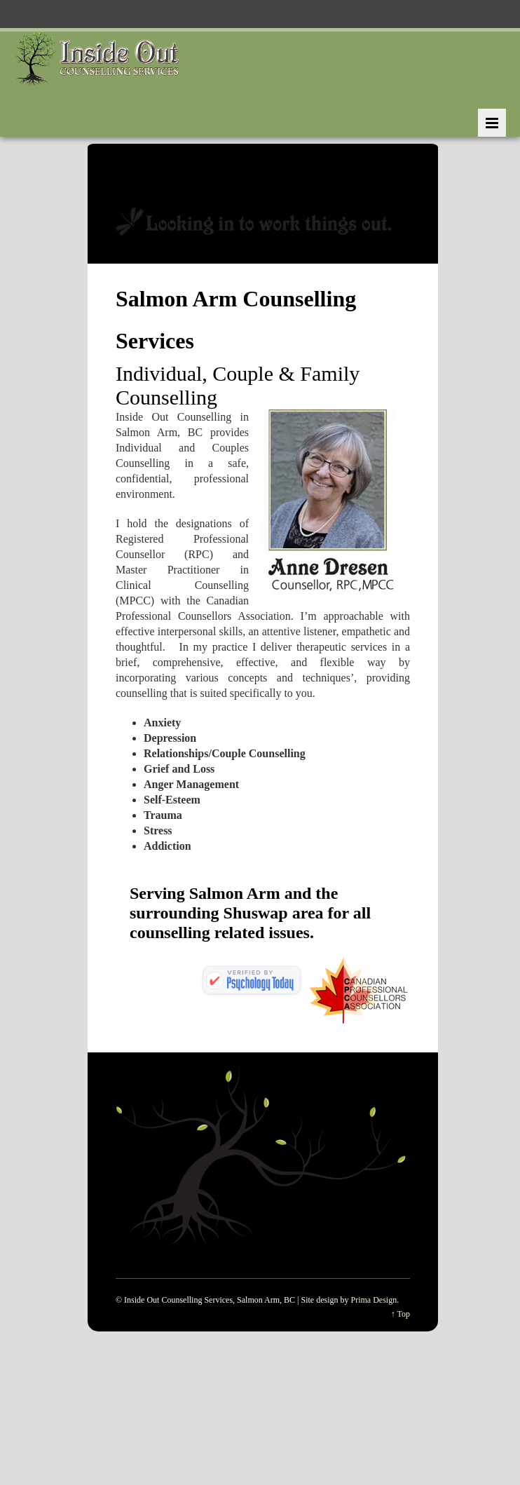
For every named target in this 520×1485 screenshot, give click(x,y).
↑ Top (400, 1314)
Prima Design (374, 1300)
